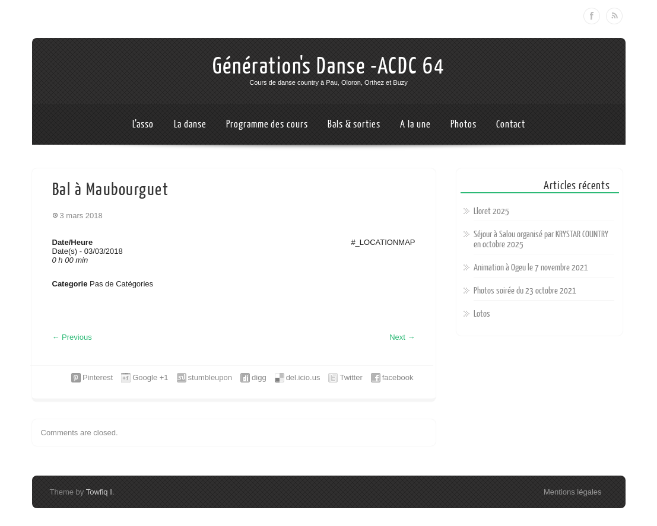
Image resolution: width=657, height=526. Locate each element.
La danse (190, 124)
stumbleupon (210, 377)
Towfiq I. (100, 491)
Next (402, 337)
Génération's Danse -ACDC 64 (328, 66)
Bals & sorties (354, 124)
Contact (510, 124)
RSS (614, 16)
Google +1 (150, 377)
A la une (415, 124)
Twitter (350, 377)
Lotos (482, 314)
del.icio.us (303, 377)
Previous (72, 337)
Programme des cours (266, 124)
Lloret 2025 (491, 211)
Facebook (591, 16)
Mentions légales (573, 491)
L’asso (143, 124)
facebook (398, 377)
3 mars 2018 (81, 215)
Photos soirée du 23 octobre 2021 (525, 291)
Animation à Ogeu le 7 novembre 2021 (531, 268)
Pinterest (97, 377)
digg (259, 377)
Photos (463, 124)
